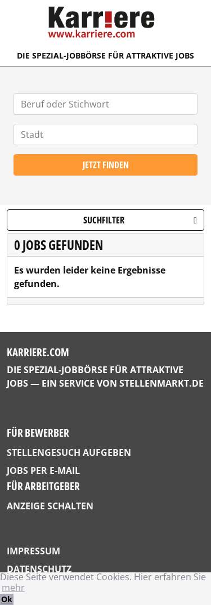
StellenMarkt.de (161, 383)
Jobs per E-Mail (43, 470)
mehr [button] (13, 587)
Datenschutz (39, 569)
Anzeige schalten (50, 506)
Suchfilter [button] (140, 220)
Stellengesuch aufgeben (69, 452)
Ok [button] (6, 599)
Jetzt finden (106, 165)
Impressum (33, 551)
